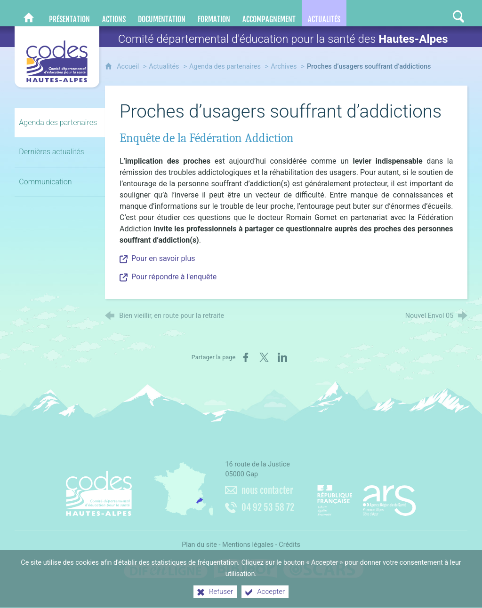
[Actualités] (324, 13)
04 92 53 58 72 (267, 507)
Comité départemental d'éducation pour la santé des (283, 39)
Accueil (129, 67)
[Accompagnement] (269, 13)
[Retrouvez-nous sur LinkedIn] (421, 13)
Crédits (289, 545)
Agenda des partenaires (225, 67)
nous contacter (267, 490)
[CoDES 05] (29, 13)
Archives (284, 67)
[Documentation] (162, 13)
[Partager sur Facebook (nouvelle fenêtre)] (246, 357)
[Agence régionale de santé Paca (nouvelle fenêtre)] (366, 497)
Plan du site (199, 545)
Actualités (164, 67)
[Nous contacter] (385, 13)
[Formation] (214, 13)
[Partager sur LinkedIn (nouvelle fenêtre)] (282, 357)
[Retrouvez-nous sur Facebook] (402, 13)
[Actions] (114, 13)
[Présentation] (69, 13)
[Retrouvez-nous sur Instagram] (440, 13)
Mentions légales (247, 545)
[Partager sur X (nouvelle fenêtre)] (264, 357)
